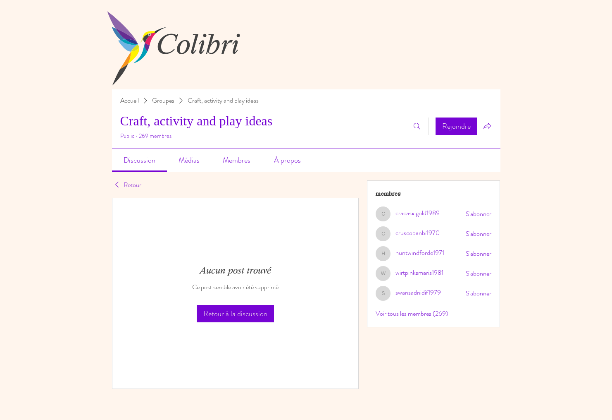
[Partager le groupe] (487, 126)
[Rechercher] (417, 126)
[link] (139, 160)
